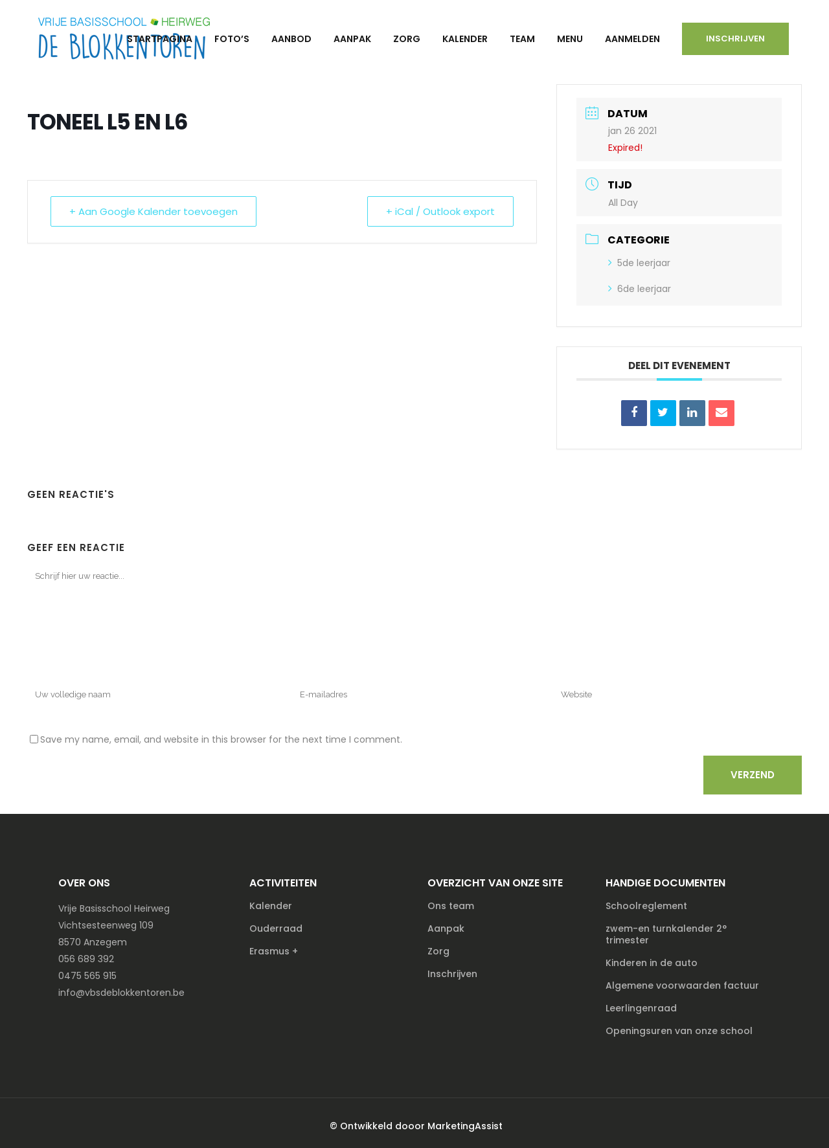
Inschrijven (735, 38)
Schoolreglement (646, 906)
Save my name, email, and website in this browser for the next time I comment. (221, 739)
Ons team (450, 906)
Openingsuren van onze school (679, 1031)
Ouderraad (275, 928)
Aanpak (445, 928)
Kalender (270, 906)
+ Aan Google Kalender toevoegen (153, 211)
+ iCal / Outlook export (440, 211)
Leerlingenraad (641, 1008)
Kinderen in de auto (652, 963)
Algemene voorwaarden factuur (682, 985)
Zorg (438, 951)
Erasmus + (273, 951)
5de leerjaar (639, 262)
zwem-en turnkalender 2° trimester (666, 934)
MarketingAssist (465, 1126)
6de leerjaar (639, 288)
